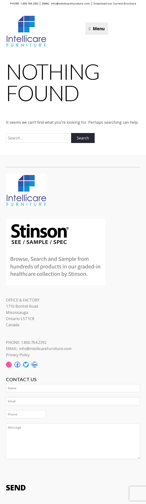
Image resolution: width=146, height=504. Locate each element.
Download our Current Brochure (114, 3)
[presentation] (42, 470)
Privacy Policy (18, 354)
